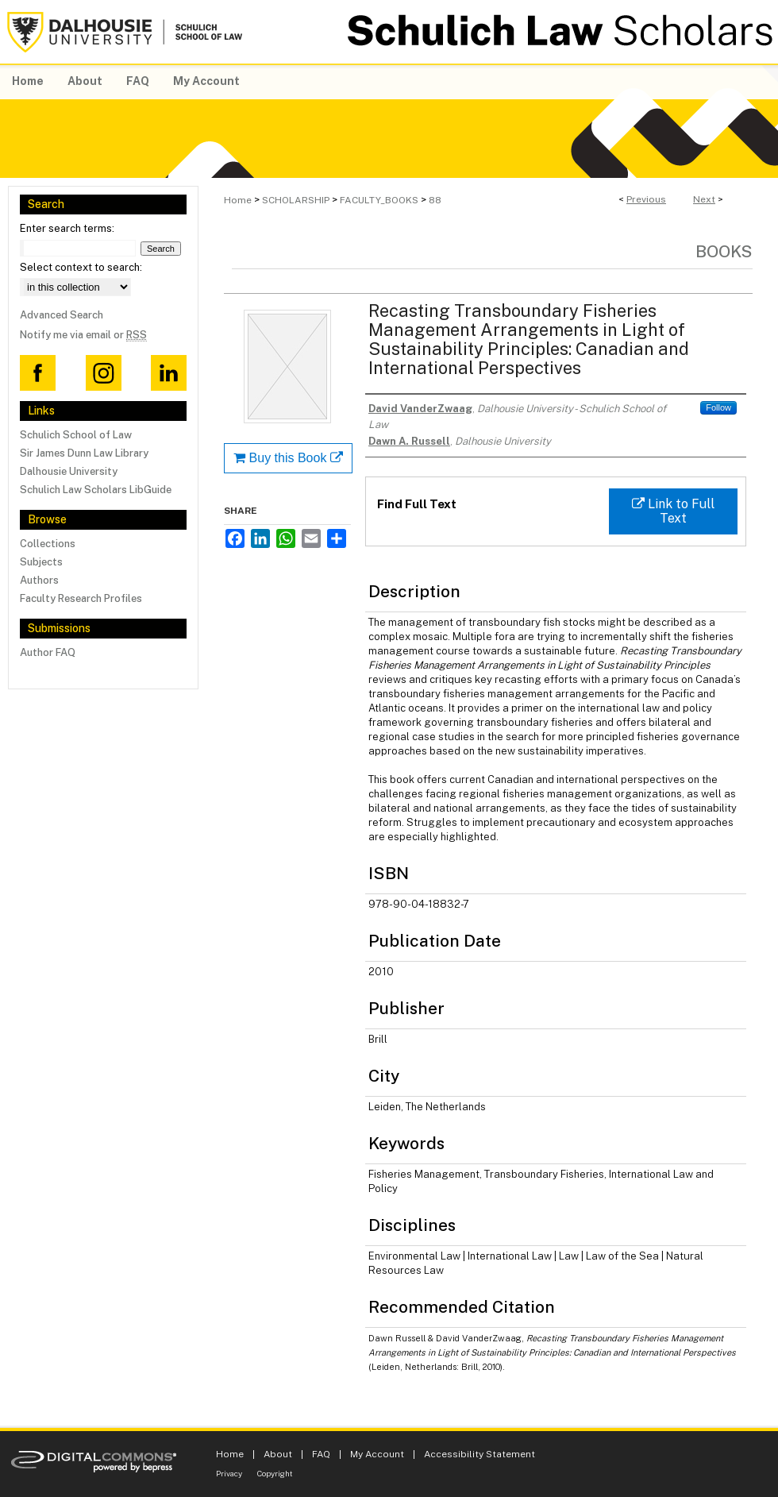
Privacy (229, 1473)
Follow (718, 407)
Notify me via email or (83, 335)
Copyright (275, 1473)
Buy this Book (288, 458)
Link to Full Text (673, 511)
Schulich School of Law (76, 435)
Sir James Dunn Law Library (84, 453)
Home (238, 200)
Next (704, 199)
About (278, 1454)
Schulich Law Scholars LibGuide (95, 490)
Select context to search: (81, 267)
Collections (47, 544)
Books (724, 251)
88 (435, 200)
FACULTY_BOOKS (379, 200)
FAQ (321, 1454)
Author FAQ (47, 652)
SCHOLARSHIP (295, 200)
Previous (646, 199)
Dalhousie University (68, 471)
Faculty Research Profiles (81, 598)
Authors (39, 580)
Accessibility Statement (479, 1454)
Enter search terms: (67, 228)
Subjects (41, 562)
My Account (377, 1454)
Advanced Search (61, 315)
